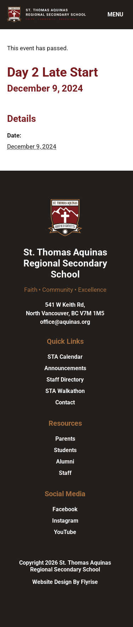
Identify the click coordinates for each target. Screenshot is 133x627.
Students (65, 450)
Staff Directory (65, 379)
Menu (115, 14)
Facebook (65, 509)
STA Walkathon (65, 391)
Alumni (65, 461)
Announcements (65, 368)
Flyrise (89, 582)
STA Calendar (65, 356)
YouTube (65, 532)
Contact (65, 402)
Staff (65, 473)
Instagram (65, 520)
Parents (65, 438)
